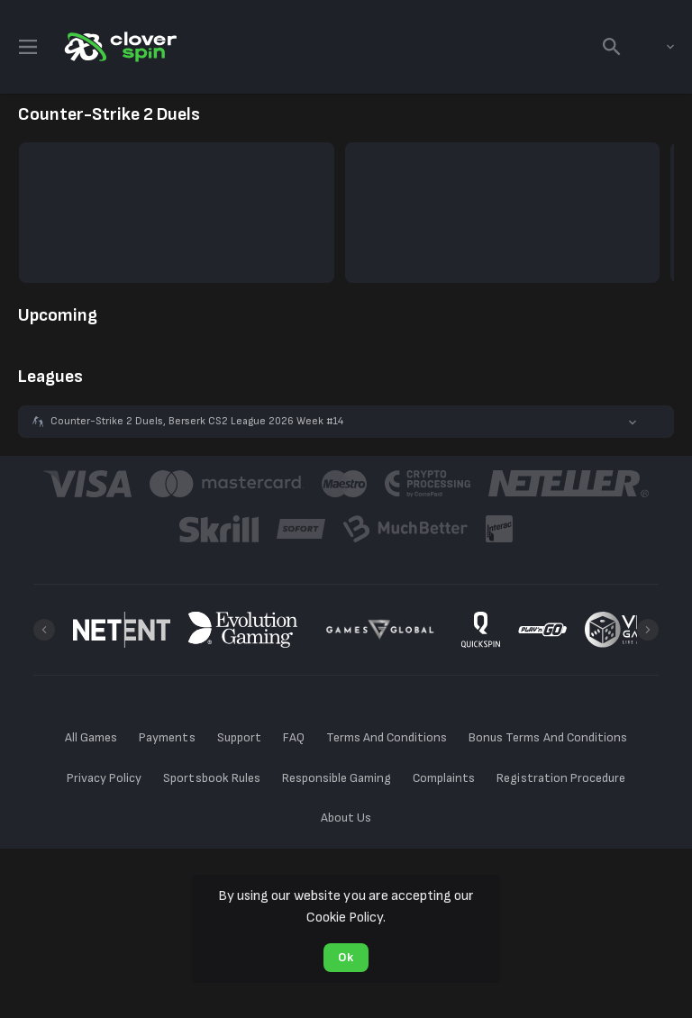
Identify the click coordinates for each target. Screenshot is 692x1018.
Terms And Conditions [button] (386, 737)
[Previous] (44, 630)
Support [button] (239, 737)
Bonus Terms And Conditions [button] (548, 737)
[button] (346, 421)
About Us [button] (346, 817)
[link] (119, 47)
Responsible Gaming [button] (336, 778)
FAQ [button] (294, 737)
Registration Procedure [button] (560, 778)
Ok (345, 957)
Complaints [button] (444, 778)
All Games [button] (91, 737)
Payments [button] (167, 737)
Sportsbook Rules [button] (211, 778)
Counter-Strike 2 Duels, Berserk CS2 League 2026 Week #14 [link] (196, 421)
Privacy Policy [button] (104, 778)
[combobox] (657, 47)
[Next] (648, 630)
